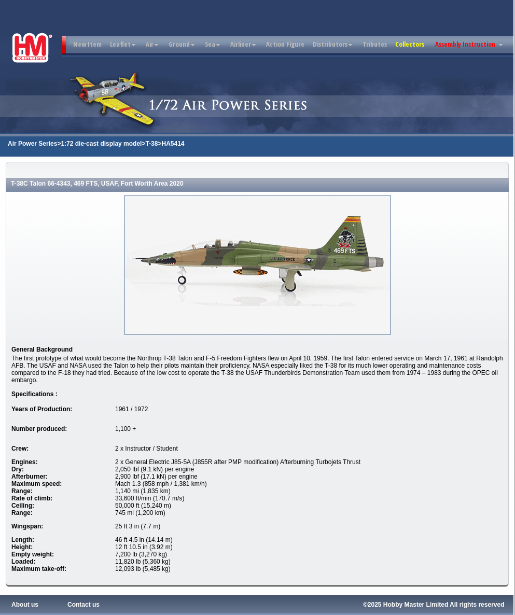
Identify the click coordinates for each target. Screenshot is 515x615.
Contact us (83, 604)
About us (24, 604)
